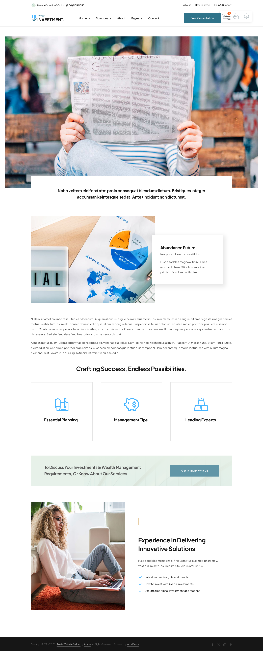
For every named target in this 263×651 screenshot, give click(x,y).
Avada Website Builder (69, 644)
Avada (87, 644)
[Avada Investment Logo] (48, 17)
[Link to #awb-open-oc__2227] (227, 19)
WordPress (133, 644)
